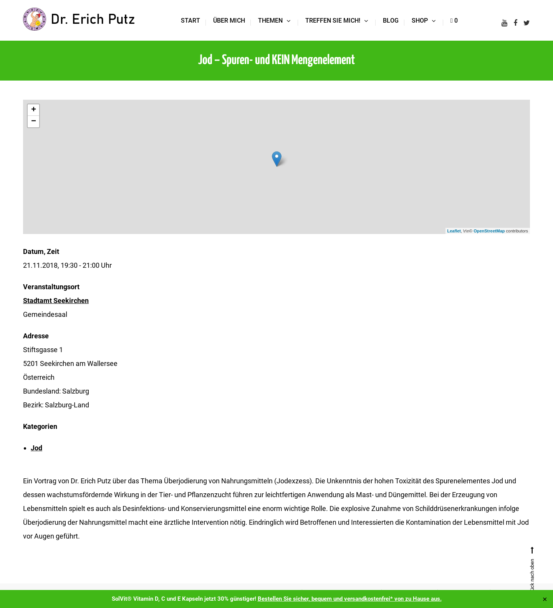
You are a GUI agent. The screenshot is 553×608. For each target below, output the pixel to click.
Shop (420, 20)
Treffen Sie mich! (332, 20)
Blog (391, 20)
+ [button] (33, 110)
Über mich (229, 20)
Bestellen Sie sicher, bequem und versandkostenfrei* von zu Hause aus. (350, 598)
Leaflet (454, 231)
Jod (36, 448)
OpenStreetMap (489, 231)
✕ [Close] (544, 598)
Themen (270, 20)
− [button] (33, 121)
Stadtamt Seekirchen (56, 301)
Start (190, 20)
